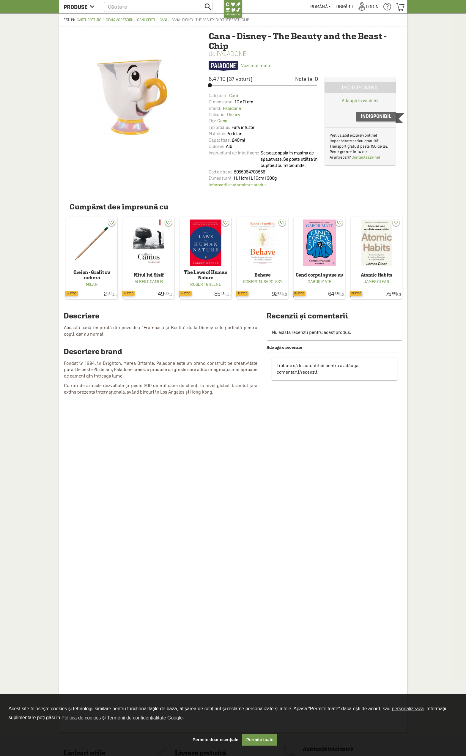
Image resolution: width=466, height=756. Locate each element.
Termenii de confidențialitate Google (144, 717)
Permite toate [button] (259, 739)
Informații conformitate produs (238, 184)
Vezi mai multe (240, 65)
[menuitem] (320, 6)
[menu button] (80, 6)
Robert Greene (205, 284)
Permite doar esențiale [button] (215, 739)
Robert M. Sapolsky (262, 281)
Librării (344, 6)
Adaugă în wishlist (360, 100)
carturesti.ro (89, 20)
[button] (158, 6)
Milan (92, 284)
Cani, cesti (146, 20)
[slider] (263, 85)
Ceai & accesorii (119, 20)
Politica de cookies (81, 717)
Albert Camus (149, 281)
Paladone (231, 53)
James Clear (376, 281)
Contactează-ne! (366, 157)
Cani (163, 20)
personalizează (408, 708)
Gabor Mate (319, 281)
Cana (222, 120)
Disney (233, 114)
